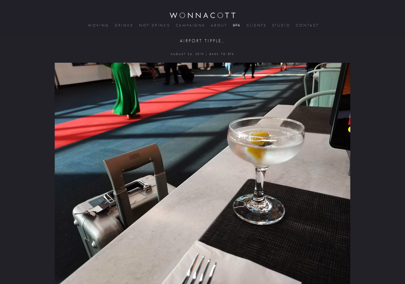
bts (236, 25)
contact (307, 25)
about (218, 25)
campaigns (190, 25)
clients (255, 25)
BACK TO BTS (221, 54)
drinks (123, 25)
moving (98, 25)
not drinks (154, 25)
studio (280, 25)
